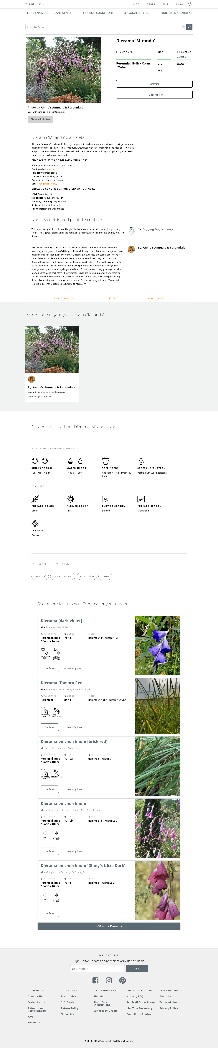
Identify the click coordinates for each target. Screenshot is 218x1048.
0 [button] (190, 3)
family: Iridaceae (62, 576)
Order (151, 4)
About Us (166, 996)
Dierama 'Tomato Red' (62, 682)
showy (54, 183)
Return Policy (70, 1008)
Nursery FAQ (135, 996)
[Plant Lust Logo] (34, 4)
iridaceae (49, 169)
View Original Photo (39, 396)
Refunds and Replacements (37, 1009)
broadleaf (40, 576)
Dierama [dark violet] (61, 620)
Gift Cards (67, 1002)
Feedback (34, 1022)
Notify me (154, 84)
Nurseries (67, 1014)
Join (137, 968)
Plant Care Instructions (102, 1003)
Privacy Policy (169, 1008)
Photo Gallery (64, 298)
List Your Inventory (139, 1008)
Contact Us (35, 996)
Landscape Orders (106, 1010)
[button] (183, 26)
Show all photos (40, 119)
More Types (156, 298)
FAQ (30, 1016)
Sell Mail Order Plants (141, 1002)
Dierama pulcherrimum (63, 803)
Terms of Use (168, 1002)
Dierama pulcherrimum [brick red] (74, 741)
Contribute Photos (139, 1014)
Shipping (99, 996)
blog (179, 4)
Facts (111, 298)
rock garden (44, 183)
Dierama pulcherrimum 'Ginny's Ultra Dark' (83, 865)
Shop (135, 4)
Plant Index (68, 996)
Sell (166, 4)
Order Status (36, 1002)
